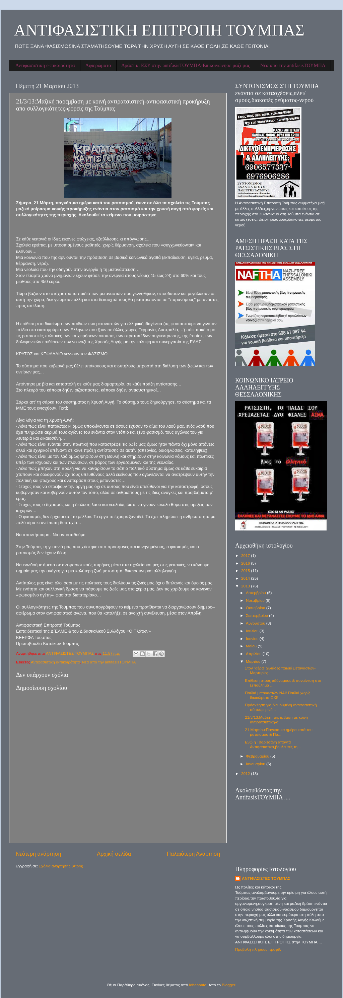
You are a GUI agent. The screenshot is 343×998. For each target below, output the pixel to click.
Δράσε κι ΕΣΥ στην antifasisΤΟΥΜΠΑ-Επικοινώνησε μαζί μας (186, 65)
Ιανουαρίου (256, 764)
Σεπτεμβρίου (257, 615)
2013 (246, 586)
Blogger (228, 985)
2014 (246, 578)
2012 (246, 773)
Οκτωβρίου (256, 607)
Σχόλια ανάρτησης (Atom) (61, 866)
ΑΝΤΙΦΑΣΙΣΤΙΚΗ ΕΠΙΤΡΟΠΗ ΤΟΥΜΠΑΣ (159, 30)
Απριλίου (254, 653)
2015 (246, 570)
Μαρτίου (253, 661)
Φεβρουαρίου (258, 756)
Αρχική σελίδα (114, 854)
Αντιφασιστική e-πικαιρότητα (45, 65)
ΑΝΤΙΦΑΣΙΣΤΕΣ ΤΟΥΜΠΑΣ (266, 878)
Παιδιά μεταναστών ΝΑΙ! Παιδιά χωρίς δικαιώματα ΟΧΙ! (277, 695)
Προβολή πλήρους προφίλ (258, 949)
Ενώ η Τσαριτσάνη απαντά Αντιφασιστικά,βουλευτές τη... (273, 744)
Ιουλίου (253, 631)
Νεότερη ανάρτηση (38, 854)
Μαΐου (252, 646)
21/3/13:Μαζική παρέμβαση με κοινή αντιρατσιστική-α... (276, 719)
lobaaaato (197, 985)
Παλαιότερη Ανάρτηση (193, 854)
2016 (246, 563)
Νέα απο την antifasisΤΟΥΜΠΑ (293, 65)
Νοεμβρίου (256, 600)
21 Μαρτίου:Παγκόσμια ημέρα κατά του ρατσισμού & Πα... (279, 731)
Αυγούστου (256, 623)
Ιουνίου (253, 638)
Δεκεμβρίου (256, 592)
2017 (246, 555)
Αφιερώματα (98, 65)
